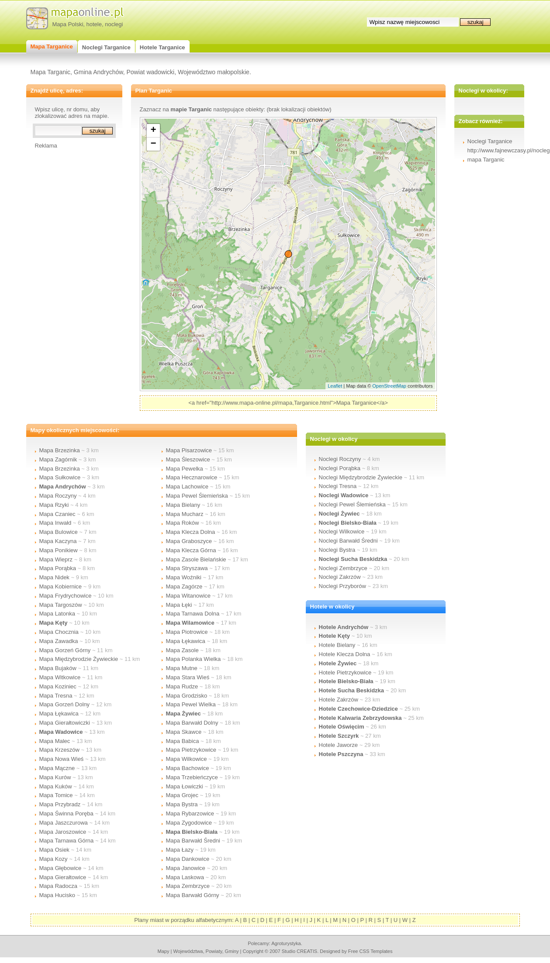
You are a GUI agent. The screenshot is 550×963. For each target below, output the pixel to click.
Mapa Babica (182, 741)
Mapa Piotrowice (187, 632)
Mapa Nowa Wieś (61, 759)
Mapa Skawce (184, 732)
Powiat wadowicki (150, 72)
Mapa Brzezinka (59, 450)
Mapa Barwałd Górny (192, 895)
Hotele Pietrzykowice (345, 672)
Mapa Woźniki (183, 577)
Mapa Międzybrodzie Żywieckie (78, 659)
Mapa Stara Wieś (188, 677)
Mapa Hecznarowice (192, 477)
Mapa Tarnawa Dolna (193, 613)
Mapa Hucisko (57, 895)
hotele (94, 24)
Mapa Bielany (183, 505)
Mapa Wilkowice (186, 759)
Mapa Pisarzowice (189, 450)
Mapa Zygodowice (189, 822)
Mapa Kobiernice (60, 586)
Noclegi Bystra (337, 550)
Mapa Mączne (57, 768)
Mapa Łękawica (59, 713)
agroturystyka (286, 943)
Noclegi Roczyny (340, 459)
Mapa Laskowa (185, 877)
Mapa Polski (67, 24)
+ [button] (153, 130)
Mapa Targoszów (60, 605)
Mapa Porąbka (57, 568)
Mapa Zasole (182, 650)
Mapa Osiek (54, 849)
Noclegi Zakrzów (340, 577)
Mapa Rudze (182, 686)
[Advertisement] (70, 280)
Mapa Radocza (58, 886)
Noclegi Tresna (338, 486)
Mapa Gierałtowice (62, 877)
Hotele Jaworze (338, 745)
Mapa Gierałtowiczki (64, 722)
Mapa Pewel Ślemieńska (197, 495)
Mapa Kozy (53, 859)
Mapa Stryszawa (187, 568)
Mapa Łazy (180, 849)
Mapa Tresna (56, 695)
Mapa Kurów (55, 777)
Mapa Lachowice (187, 486)
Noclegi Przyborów (342, 586)
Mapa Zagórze (184, 586)
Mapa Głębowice (60, 868)
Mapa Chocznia (59, 632)
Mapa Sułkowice (60, 477)
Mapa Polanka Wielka (193, 659)
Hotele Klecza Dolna (344, 654)
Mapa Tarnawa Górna (66, 840)
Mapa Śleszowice (188, 459)
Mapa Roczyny (58, 495)
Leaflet (335, 386)
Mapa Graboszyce (189, 541)
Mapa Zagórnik (58, 459)
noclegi (114, 24)
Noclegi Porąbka (339, 468)
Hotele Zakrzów (338, 699)
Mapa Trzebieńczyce (192, 777)
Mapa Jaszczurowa (63, 822)
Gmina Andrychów (98, 72)
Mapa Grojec (182, 795)
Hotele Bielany (337, 645)
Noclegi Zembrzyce (343, 568)
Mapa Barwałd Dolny (192, 722)
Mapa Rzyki (54, 505)
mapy (163, 951)
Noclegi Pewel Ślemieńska (352, 504)
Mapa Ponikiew (58, 550)
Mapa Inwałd (55, 522)
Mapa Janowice (185, 868)
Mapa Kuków (55, 786)
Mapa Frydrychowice (65, 595)
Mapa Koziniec (57, 686)
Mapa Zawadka (58, 641)
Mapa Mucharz (185, 514)
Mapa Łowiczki (184, 786)
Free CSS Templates (370, 951)
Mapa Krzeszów (59, 749)
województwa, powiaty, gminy (206, 951)
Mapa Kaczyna (58, 541)
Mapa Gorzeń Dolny (64, 704)
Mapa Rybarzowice (190, 813)
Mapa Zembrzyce (188, 886)
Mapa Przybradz (60, 804)
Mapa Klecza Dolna (190, 532)
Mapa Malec (54, 741)
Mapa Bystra (182, 804)
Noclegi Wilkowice (342, 531)
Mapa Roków (182, 522)
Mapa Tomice (56, 795)
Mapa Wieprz (56, 559)
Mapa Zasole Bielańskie (196, 559)
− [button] (153, 144)
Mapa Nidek (54, 577)
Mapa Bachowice (187, 768)
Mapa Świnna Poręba (66, 813)
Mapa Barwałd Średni (193, 840)
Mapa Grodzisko (187, 695)
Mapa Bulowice (58, 532)
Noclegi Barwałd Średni (348, 540)
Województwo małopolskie (213, 72)
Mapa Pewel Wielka (191, 704)
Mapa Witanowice (188, 595)
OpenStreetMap (389, 386)
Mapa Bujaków (57, 668)
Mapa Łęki (179, 605)
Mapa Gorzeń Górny (65, 650)
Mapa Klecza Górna (191, 550)
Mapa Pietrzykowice (191, 749)
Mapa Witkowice (60, 677)
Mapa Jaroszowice (62, 832)
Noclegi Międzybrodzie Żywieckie (360, 477)
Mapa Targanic (51, 72)
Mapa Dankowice (188, 859)
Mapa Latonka (57, 613)
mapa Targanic (486, 159)
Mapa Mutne (181, 668)
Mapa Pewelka (184, 468)
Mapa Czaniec (57, 514)
